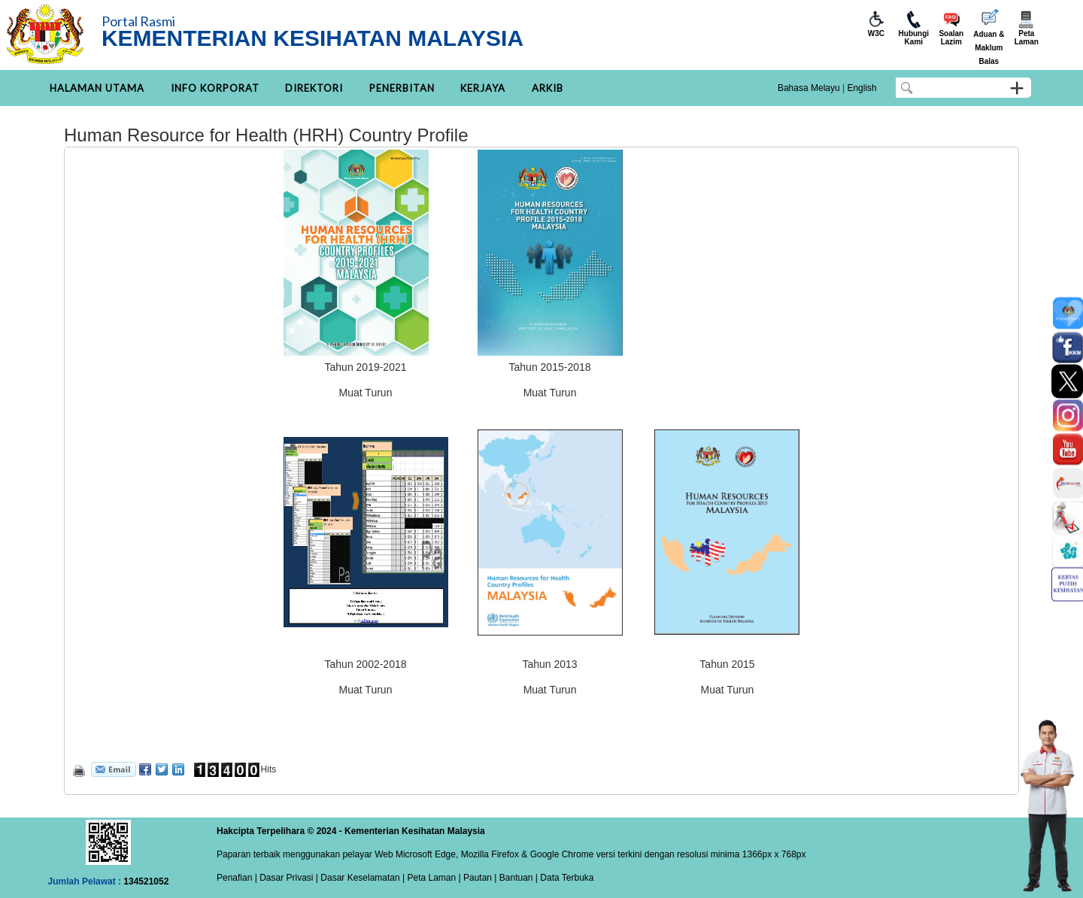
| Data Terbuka (563, 877)
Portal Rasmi (138, 21)
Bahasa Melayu (809, 88)
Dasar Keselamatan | (361, 877)
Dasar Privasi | (287, 877)
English (861, 88)
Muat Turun (366, 393)
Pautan (477, 877)
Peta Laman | (434, 877)
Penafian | (237, 877)
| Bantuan (512, 877)
